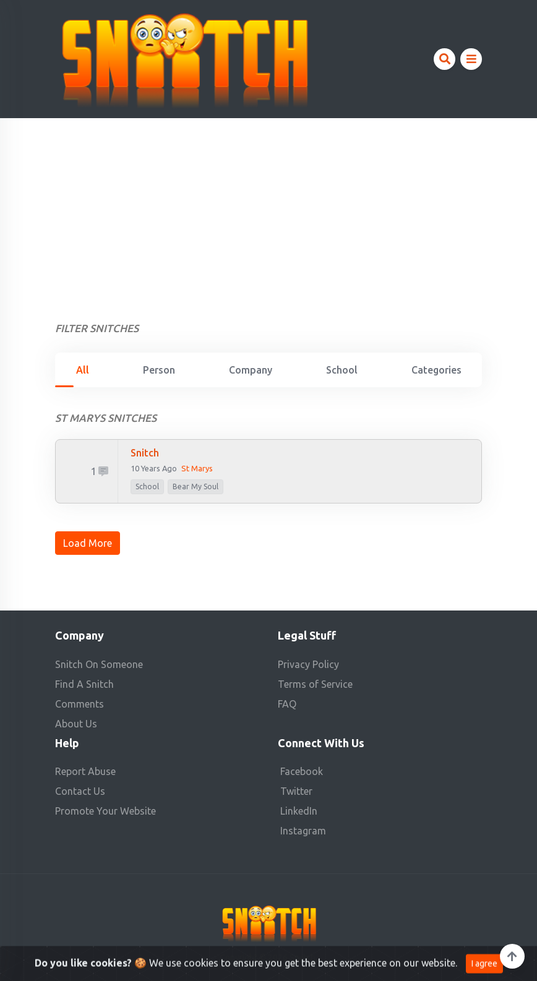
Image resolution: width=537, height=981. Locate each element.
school (147, 486)
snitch (145, 452)
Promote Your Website (105, 810)
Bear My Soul (195, 486)
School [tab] (342, 369)
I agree (484, 970)
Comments (79, 703)
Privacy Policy (308, 664)
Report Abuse (85, 771)
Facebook (301, 771)
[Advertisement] (268, 211)
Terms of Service (315, 684)
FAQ (287, 703)
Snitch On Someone (99, 664)
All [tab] (82, 369)
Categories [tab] (436, 369)
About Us (76, 723)
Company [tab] (250, 369)
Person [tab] (159, 369)
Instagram (303, 830)
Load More (87, 543)
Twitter (296, 791)
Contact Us (80, 791)
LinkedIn (298, 810)
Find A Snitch (84, 684)
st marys (197, 468)
